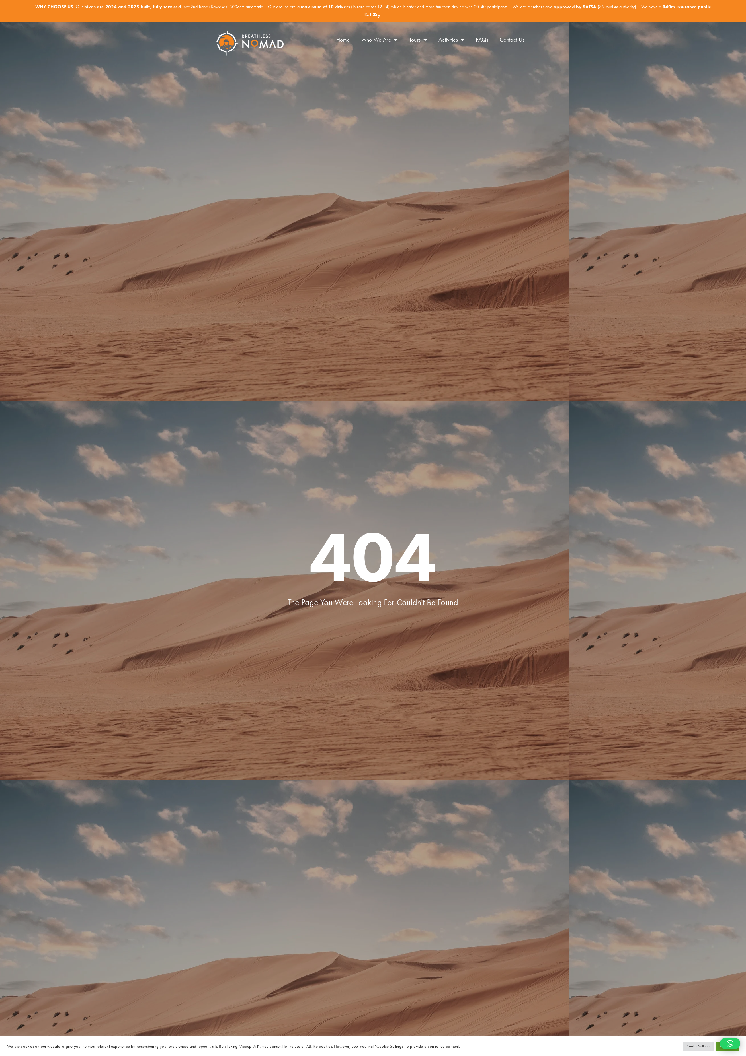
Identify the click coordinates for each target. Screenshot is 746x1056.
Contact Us (512, 39)
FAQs (482, 39)
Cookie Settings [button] (698, 1046)
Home (343, 39)
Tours (418, 39)
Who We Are (379, 39)
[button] (730, 1043)
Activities (451, 39)
